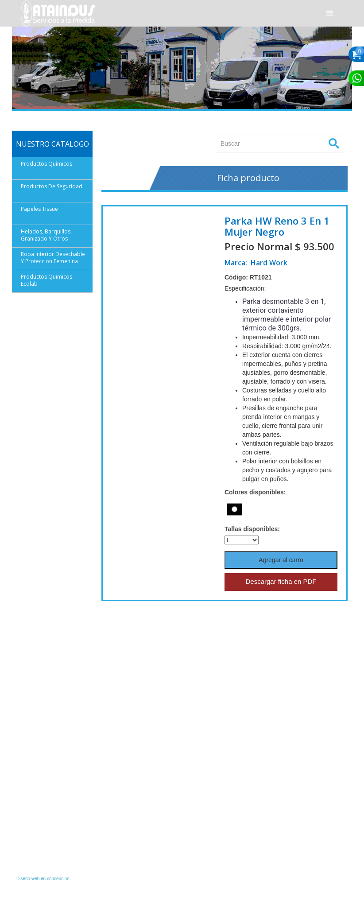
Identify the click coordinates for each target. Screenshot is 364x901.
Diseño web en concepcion (43, 878)
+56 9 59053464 (46, 757)
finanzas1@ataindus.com (56, 837)
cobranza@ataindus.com (56, 860)
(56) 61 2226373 (46, 801)
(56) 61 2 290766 (134, 749)
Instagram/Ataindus (49, 714)
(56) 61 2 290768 (134, 725)
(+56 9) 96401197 (135, 820)
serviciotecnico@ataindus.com (147, 845)
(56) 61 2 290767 (134, 796)
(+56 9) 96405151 (135, 774)
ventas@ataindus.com (53, 778)
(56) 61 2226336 (46, 812)
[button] (330, 13)
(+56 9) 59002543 (135, 856)
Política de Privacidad (211, 732)
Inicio (192, 714)
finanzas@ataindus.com (55, 849)
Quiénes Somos (205, 723)
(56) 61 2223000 (46, 789)
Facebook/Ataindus (49, 725)
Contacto (197, 741)
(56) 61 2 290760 (134, 785)
